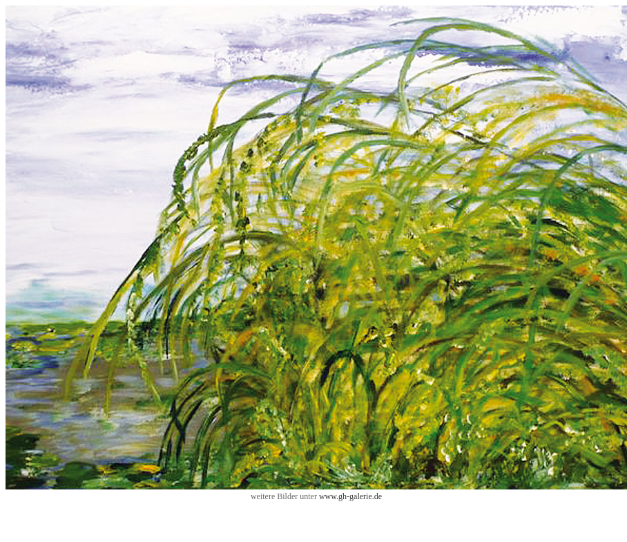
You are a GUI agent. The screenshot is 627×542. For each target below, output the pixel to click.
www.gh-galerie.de (350, 496)
